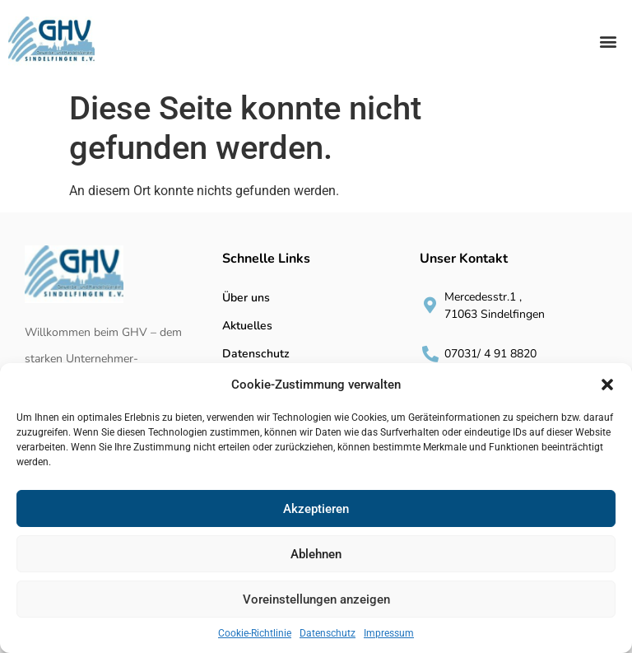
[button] (607, 384)
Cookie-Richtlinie (254, 633)
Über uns (246, 298)
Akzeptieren (316, 508)
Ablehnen (316, 554)
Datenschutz (328, 633)
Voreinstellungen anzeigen (316, 599)
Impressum (389, 633)
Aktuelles (247, 325)
